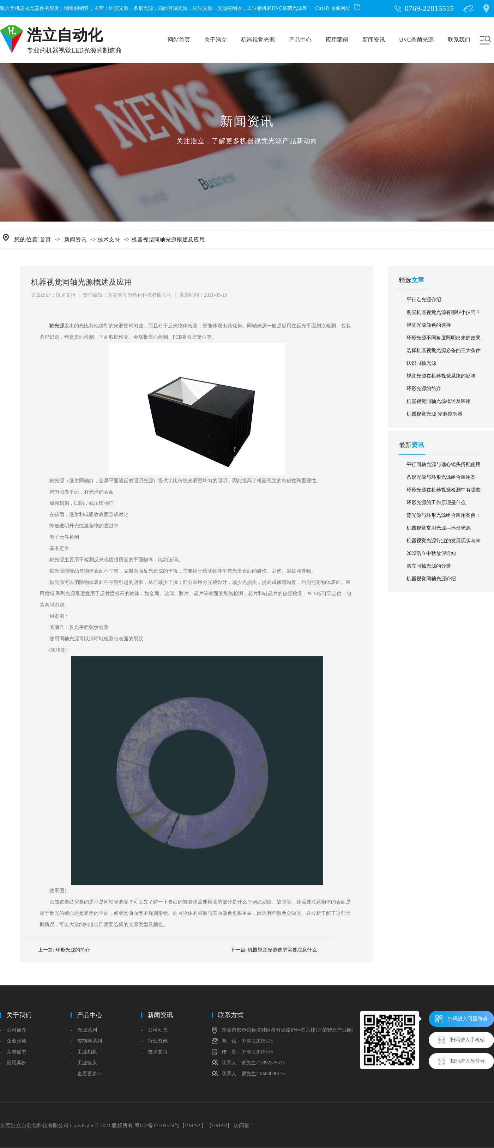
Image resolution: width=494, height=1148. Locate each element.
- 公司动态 (154, 1030)
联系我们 (459, 40)
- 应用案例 (13, 1062)
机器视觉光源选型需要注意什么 (282, 950)
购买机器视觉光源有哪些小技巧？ (443, 312)
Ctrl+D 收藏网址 (337, 8)
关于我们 (19, 1015)
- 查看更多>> (86, 1073)
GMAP (219, 1125)
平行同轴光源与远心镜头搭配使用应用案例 (443, 466)
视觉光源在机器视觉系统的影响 (441, 376)
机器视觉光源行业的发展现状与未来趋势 (443, 542)
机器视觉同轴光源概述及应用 (168, 239)
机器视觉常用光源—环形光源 (438, 528)
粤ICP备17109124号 (157, 1125)
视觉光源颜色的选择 (428, 325)
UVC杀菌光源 (416, 40)
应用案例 (337, 40)
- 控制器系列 (86, 1041)
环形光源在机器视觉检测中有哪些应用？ (443, 491)
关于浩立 (215, 40)
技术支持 (109, 239)
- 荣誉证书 (13, 1052)
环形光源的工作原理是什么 (436, 502)
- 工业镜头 (84, 1062)
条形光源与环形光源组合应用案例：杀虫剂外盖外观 (441, 479)
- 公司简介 (13, 1030)
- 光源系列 (84, 1030)
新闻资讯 (373, 40)
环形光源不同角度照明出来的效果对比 (443, 339)
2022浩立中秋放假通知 (431, 553)
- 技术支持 (154, 1052)
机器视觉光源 (258, 40)
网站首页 (179, 40)
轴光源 (56, 325)
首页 (45, 239)
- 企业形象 (13, 1041)
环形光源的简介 (72, 950)
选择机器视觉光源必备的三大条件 (443, 350)
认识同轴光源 (421, 363)
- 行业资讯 (154, 1041)
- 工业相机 (84, 1052)
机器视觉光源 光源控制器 (434, 414)
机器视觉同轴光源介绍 (431, 578)
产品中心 (300, 40)
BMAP (192, 1125)
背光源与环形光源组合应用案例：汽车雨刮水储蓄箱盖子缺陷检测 (443, 517)
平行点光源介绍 (423, 299)
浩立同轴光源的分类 (428, 566)
